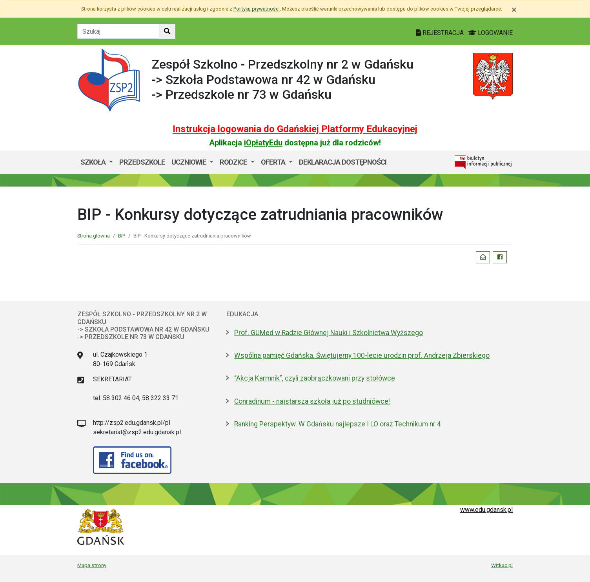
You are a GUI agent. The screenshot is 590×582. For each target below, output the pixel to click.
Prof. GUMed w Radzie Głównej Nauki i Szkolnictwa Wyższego (328, 333)
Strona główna (93, 236)
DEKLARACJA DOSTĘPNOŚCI (342, 162)
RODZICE (234, 162)
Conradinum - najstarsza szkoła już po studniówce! (312, 401)
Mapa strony (91, 565)
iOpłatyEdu (263, 142)
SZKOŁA (93, 162)
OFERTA (274, 162)
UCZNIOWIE (189, 162)
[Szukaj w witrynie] (167, 31)
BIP (121, 236)
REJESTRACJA (440, 32)
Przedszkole (142, 162)
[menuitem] (96, 162)
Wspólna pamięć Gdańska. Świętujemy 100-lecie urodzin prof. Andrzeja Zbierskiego (362, 355)
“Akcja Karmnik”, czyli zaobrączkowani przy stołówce (314, 378)
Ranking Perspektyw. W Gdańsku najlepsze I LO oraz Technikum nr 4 (337, 424)
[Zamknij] (514, 10)
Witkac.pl (502, 565)
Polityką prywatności (256, 9)
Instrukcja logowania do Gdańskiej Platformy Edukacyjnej (295, 128)
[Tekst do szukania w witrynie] (118, 31)
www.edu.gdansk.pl (486, 509)
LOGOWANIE (490, 32)
